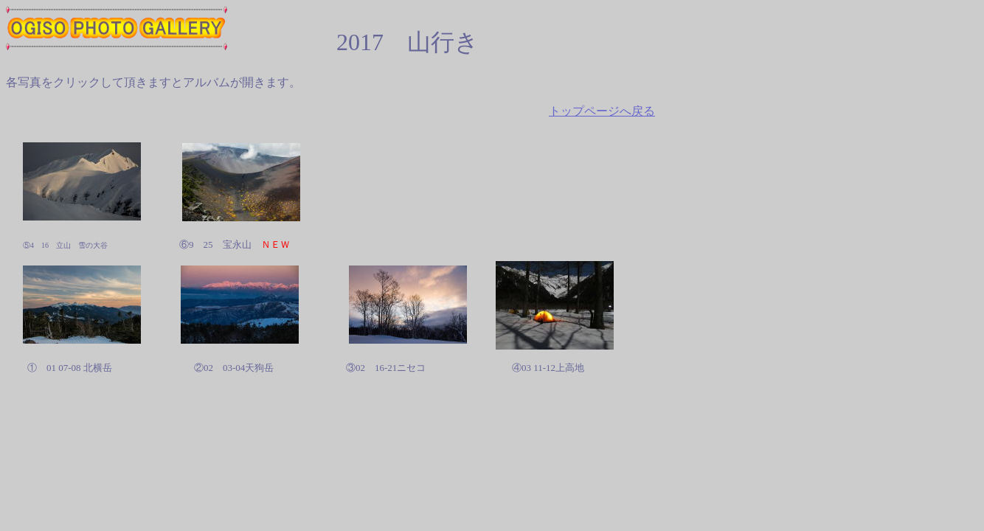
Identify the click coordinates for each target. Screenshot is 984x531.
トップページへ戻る (602, 111)
